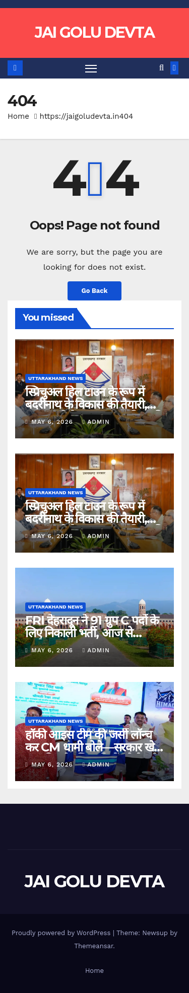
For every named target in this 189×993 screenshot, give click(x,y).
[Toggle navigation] (91, 68)
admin (96, 421)
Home (18, 116)
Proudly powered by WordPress (62, 933)
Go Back (95, 290)
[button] (161, 67)
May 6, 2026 (53, 421)
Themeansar (93, 946)
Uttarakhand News (55, 378)
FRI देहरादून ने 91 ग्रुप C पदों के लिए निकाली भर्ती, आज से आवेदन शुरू (91, 633)
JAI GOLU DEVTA (94, 32)
